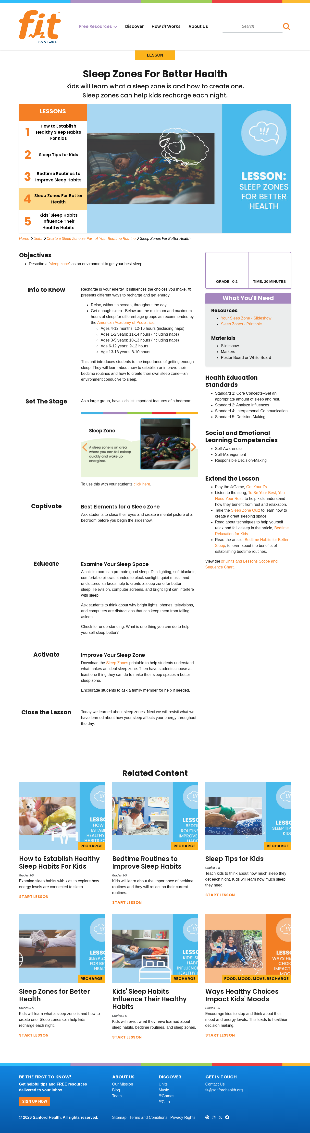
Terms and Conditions (148, 1117)
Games (166, 1096)
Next (192, 444)
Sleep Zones (117, 663)
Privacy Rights (182, 1117)
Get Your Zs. (257, 487)
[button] (287, 27)
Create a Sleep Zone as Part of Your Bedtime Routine (91, 238)
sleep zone (59, 264)
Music (164, 1090)
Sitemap (119, 1117)
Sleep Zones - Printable (241, 324)
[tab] (53, 132)
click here (142, 484)
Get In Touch (221, 1077)
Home (24, 238)
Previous (84, 444)
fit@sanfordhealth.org (224, 1090)
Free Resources (95, 26)
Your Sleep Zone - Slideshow (246, 318)
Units (38, 238)
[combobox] (253, 26)
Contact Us (215, 1084)
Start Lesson (34, 896)
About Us (198, 26)
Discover (134, 26)
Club (164, 1102)
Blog (116, 1090)
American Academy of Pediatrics (125, 322)
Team (117, 1096)
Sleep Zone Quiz (245, 510)
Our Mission (122, 1084)
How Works (166, 26)
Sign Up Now (34, 1101)
